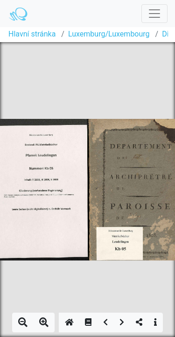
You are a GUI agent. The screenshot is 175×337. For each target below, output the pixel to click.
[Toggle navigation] (154, 13)
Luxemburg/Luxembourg (109, 33)
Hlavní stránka (32, 33)
